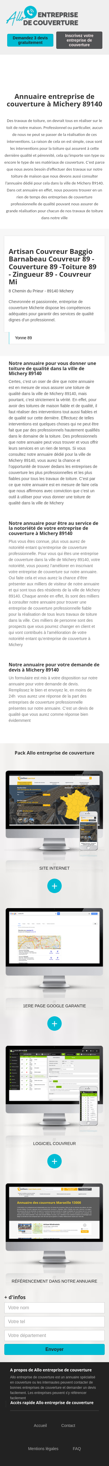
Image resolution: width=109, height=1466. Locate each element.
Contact (68, 1425)
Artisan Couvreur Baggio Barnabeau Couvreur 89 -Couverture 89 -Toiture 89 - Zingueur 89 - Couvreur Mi (53, 266)
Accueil (40, 1425)
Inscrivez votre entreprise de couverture (79, 40)
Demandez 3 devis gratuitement (30, 40)
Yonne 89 (23, 337)
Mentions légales (43, 1448)
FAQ (77, 1448)
